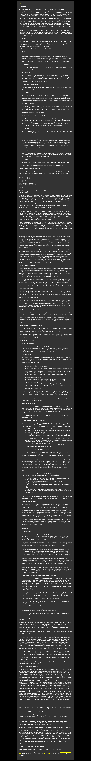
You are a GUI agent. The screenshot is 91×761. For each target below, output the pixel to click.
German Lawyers (47, 753)
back (20, 3)
